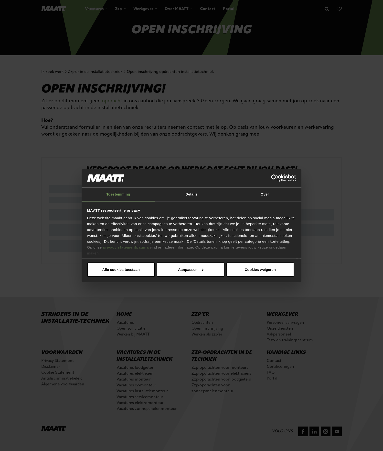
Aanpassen (190, 269)
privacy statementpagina (126, 247)
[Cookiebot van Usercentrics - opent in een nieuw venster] (274, 178)
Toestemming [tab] (118, 194)
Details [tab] (191, 194)
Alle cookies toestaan (121, 269)
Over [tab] (265, 194)
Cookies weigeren (260, 269)
